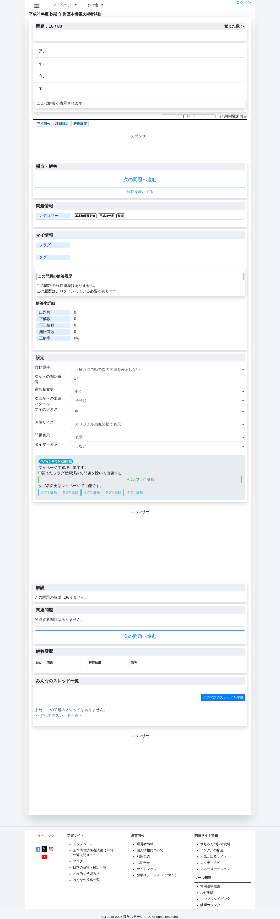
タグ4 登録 (113, 492)
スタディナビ (210, 862)
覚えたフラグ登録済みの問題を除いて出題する (80, 473)
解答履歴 (80, 124)
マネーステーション (215, 869)
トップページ (83, 844)
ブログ (78, 861)
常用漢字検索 (210, 886)
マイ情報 (43, 124)
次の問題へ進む (140, 179)
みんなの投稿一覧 (86, 880)
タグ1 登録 (49, 492)
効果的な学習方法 (86, 873)
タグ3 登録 (92, 492)
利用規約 (143, 856)
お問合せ (143, 862)
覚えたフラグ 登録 (140, 479)
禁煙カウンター (212, 905)
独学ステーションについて (157, 875)
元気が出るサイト (213, 856)
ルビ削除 (207, 892)
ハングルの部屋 (212, 850)
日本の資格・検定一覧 (89, 867)
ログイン (243, 2)
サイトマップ (147, 869)
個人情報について (150, 850)
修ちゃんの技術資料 (215, 844)
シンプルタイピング (215, 899)
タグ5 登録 (135, 492)
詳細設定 (62, 124)
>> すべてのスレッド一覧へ (58, 715)
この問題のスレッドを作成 (223, 697)
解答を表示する (140, 192)
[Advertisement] (140, 548)
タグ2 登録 (70, 492)
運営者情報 (145, 844)
